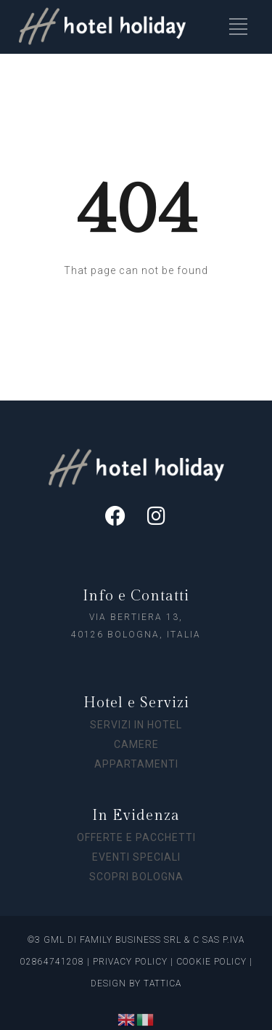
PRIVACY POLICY (129, 962)
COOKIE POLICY (211, 962)
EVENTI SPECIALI (136, 857)
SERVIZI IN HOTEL (136, 725)
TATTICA (162, 983)
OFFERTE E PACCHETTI (136, 837)
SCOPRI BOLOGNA (136, 876)
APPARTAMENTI (136, 764)
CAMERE (136, 744)
